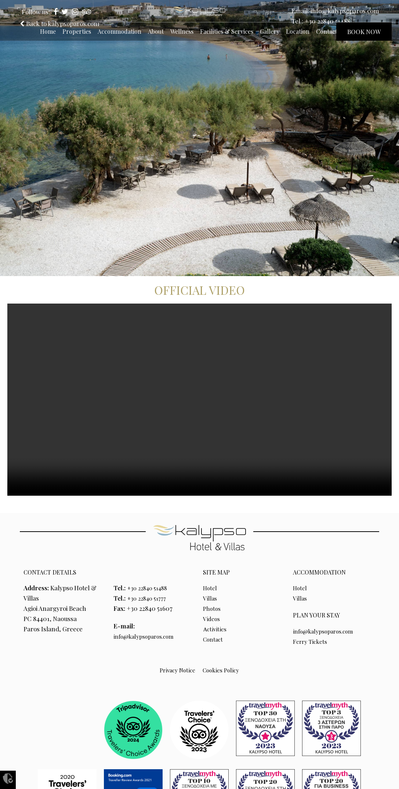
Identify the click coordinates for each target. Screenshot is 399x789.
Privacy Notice (175, 670)
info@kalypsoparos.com (345, 11)
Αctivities (215, 629)
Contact (214, 639)
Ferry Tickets (312, 641)
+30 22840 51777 (149, 598)
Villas (210, 598)
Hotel (210, 588)
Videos (212, 618)
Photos (212, 608)
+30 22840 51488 (327, 21)
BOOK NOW (364, 31)
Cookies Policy (223, 670)
